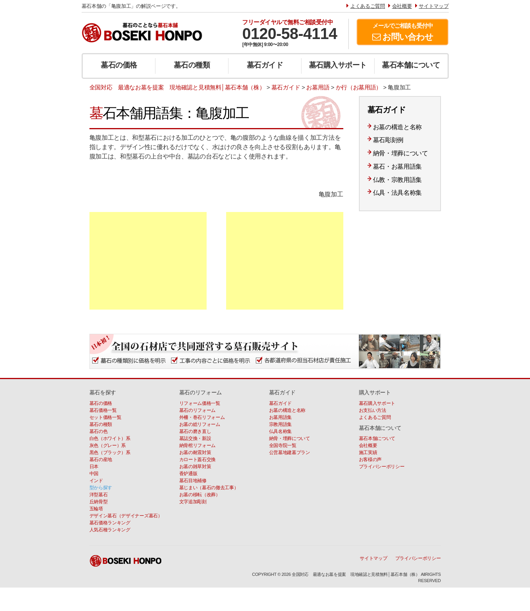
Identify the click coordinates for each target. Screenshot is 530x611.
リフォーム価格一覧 (199, 403)
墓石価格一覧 (103, 410)
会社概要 (368, 445)
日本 (93, 466)
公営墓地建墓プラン (289, 452)
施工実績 (368, 452)
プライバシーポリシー (382, 466)
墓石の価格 (119, 65)
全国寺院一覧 (282, 445)
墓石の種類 (192, 65)
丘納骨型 (98, 501)
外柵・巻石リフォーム (202, 417)
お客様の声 (370, 459)
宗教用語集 (280, 424)
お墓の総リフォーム (199, 424)
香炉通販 (188, 473)
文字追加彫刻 (193, 501)
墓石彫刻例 (388, 140)
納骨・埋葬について (400, 153)
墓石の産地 (100, 459)
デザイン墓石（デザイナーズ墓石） (125, 515)
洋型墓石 (98, 494)
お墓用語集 (280, 417)
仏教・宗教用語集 (397, 179)
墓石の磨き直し (195, 431)
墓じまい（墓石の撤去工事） (209, 487)
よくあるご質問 (375, 417)
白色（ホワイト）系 (109, 438)
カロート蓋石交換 (197, 459)
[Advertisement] (148, 261)
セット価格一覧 (105, 417)
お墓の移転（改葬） (199, 494)
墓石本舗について (411, 65)
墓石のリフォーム (197, 410)
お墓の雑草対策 (195, 466)
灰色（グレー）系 (107, 445)
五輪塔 (96, 508)
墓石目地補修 (193, 480)
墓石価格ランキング (109, 522)
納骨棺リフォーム (197, 445)
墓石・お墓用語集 (397, 166)
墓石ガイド (265, 65)
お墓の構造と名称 (397, 127)
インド (96, 480)
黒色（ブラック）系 (109, 452)
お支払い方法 (372, 410)
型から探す (100, 487)
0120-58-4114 (289, 33)
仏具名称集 (280, 431)
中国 (93, 473)
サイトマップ (373, 558)
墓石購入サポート (338, 65)
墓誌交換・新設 (195, 438)
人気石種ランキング (109, 530)
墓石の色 (98, 431)
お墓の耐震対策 (195, 452)
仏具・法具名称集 (397, 192)
